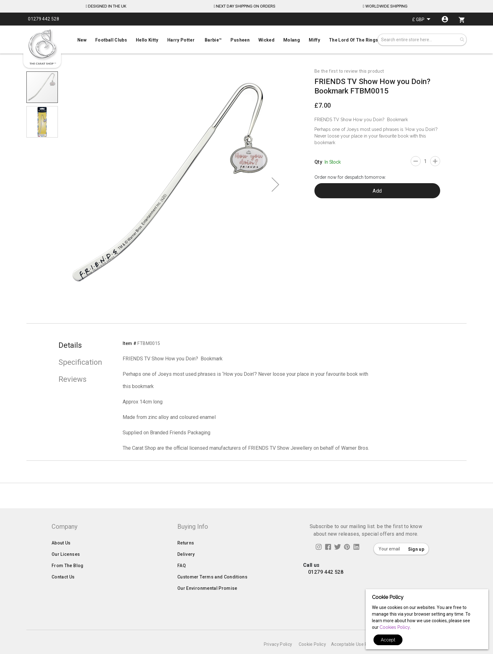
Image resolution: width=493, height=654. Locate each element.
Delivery (186, 566)
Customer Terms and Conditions (212, 589)
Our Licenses (66, 566)
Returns (185, 555)
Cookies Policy (394, 627)
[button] (421, 19)
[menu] (246, 38)
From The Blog (68, 578)
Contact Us (63, 589)
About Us (61, 555)
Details (70, 345)
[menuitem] (246, 39)
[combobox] (422, 40)
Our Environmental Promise (207, 600)
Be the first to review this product (349, 71)
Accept (388, 639)
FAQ (181, 578)
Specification (80, 362)
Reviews (72, 379)
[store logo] (42, 47)
